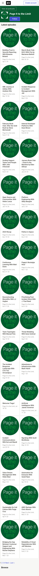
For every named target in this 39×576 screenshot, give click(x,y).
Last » (12, 563)
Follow (14, 19)
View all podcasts (8, 9)
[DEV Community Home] (8, 3)
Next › (7, 563)
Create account (31, 3)
